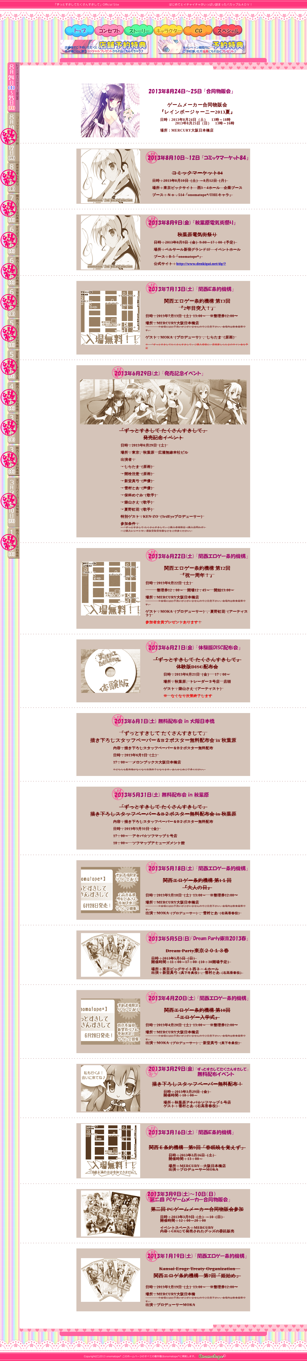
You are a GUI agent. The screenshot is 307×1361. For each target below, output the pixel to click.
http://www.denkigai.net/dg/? (201, 264)
